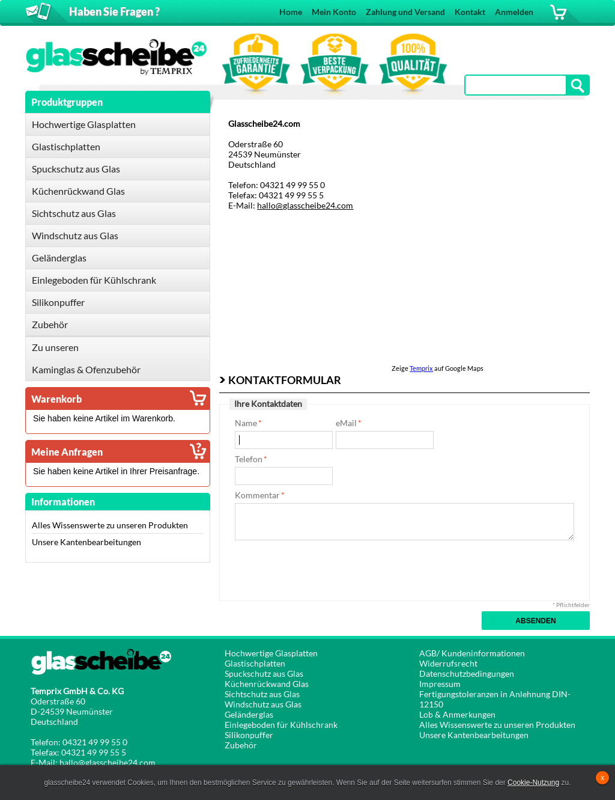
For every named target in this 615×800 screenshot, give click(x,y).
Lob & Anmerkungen (457, 714)
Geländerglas (249, 714)
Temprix (421, 368)
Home (290, 12)
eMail (346, 423)
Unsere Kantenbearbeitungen (86, 542)
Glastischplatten (255, 663)
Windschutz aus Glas (263, 704)
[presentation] (326, 569)
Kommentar (257, 495)
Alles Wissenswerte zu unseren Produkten (110, 525)
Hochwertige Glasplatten (271, 653)
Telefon (248, 459)
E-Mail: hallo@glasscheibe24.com (93, 762)
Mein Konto (334, 12)
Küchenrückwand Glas (267, 684)
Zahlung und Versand (405, 12)
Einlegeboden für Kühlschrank (281, 724)
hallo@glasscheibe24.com (305, 205)
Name (246, 423)
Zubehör (241, 745)
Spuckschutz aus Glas (264, 673)
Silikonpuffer (249, 735)
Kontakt (470, 12)
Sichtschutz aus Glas (262, 694)
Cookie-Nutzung (533, 782)
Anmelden (514, 12)
